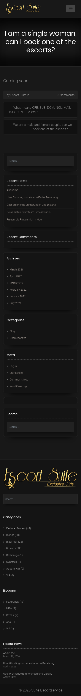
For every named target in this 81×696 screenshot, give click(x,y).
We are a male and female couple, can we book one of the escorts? (42, 127)
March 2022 (17, 283)
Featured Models (15, 528)
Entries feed (16, 372)
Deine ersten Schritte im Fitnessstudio (29, 212)
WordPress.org (18, 386)
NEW (9, 608)
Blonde (10, 535)
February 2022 (18, 289)
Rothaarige (12, 555)
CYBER (10, 615)
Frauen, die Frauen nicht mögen (25, 219)
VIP (8, 575)
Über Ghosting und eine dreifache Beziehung (32, 197)
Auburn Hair (13, 568)
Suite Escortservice (46, 690)
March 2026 (17, 269)
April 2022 (16, 276)
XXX (8, 621)
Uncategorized (18, 338)
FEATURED (12, 601)
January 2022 (18, 296)
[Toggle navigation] (70, 8)
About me (12, 190)
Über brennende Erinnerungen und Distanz (31, 204)
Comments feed (19, 379)
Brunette (11, 548)
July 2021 (15, 303)
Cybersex (11, 561)
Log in (13, 366)
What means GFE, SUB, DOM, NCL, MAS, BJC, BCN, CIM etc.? (40, 110)
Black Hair (11, 541)
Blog (12, 331)
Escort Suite (18, 95)
